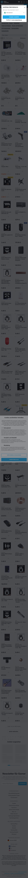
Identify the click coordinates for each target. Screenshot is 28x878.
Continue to (14, 20)
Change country (14, 17)
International (8, 13)
